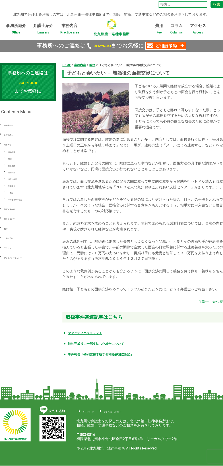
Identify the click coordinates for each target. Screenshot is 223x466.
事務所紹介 (16, 30)
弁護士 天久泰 (210, 301)
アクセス (198, 30)
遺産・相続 (17, 178)
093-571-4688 (102, 45)
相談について (14, 218)
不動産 (13, 192)
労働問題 (15, 151)
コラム (176, 30)
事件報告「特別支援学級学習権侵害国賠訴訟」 (100, 354)
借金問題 (15, 172)
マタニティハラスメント (85, 333)
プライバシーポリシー (22, 257)
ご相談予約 (13, 237)
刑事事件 (15, 185)
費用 (159, 30)
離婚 (11, 158)
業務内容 (69, 30)
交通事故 (15, 165)
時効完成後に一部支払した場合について (96, 343)
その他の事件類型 (22, 199)
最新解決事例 (14, 208)
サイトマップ (93, 411)
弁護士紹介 (43, 30)
